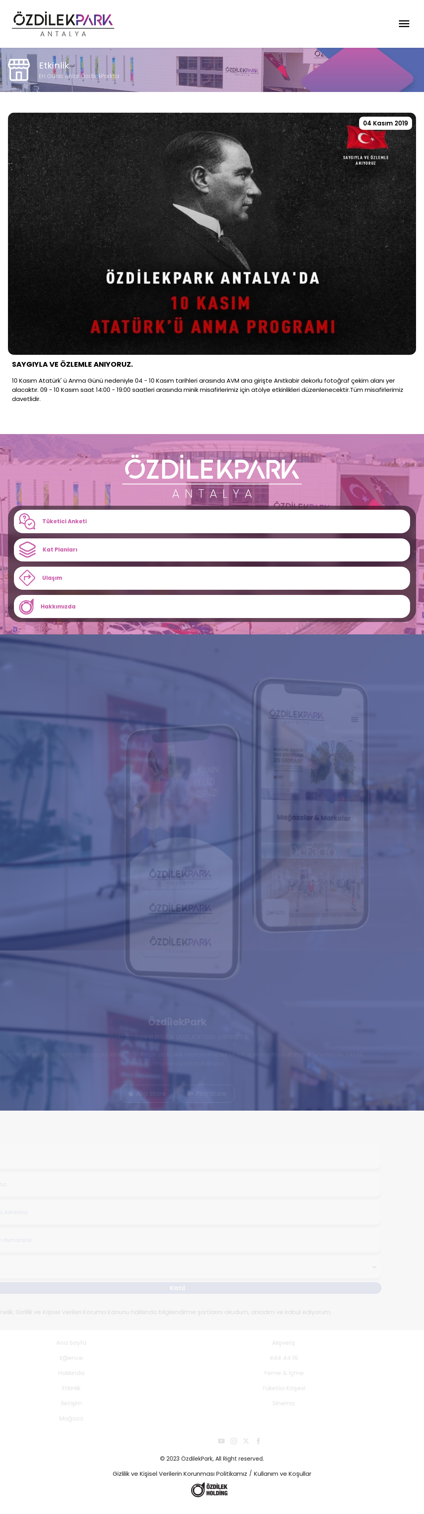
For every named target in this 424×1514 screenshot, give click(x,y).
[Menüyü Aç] (404, 24)
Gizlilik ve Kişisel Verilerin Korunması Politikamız (180, 1482)
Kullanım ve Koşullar (282, 1482)
